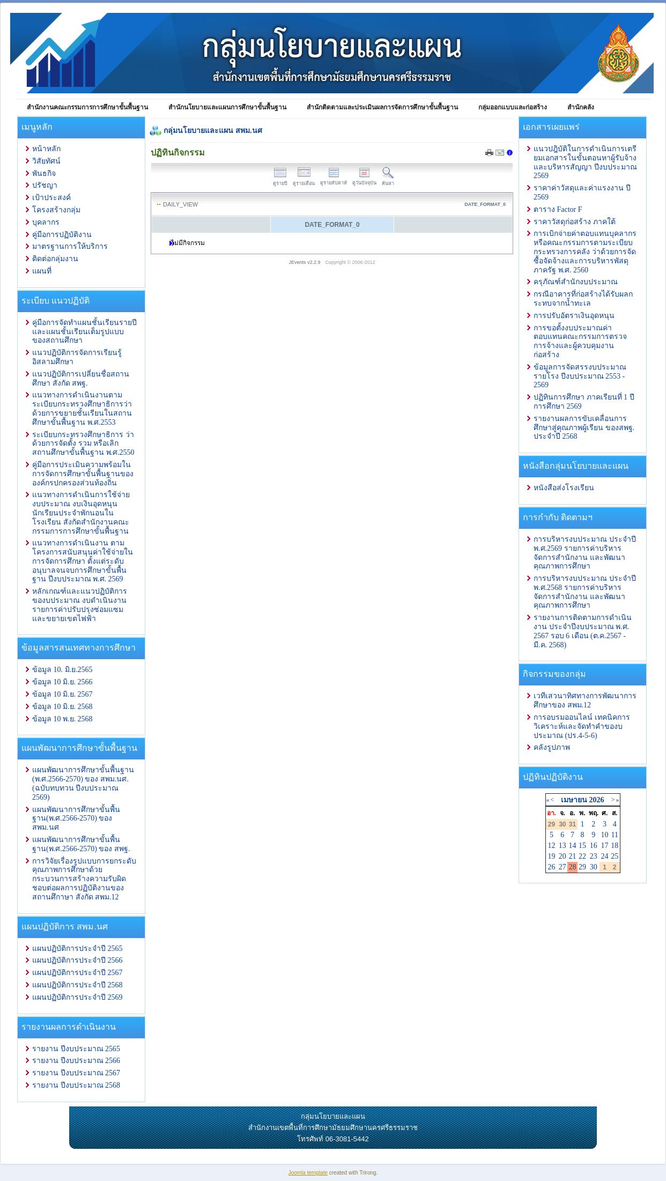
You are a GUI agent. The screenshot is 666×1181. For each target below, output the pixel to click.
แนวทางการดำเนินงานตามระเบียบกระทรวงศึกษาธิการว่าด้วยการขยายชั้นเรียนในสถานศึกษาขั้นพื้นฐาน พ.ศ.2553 (82, 408)
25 (614, 856)
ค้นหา (388, 180)
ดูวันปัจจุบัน (364, 180)
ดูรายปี (280, 180)
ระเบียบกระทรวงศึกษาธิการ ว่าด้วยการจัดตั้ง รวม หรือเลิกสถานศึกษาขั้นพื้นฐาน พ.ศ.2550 (83, 444)
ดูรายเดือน (304, 180)
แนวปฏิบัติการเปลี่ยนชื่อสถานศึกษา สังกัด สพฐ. (80, 378)
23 (593, 856)
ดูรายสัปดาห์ (333, 180)
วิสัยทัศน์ (46, 161)
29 (582, 867)
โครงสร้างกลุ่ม (56, 210)
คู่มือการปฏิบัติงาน (62, 235)
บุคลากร (46, 222)
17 (605, 846)
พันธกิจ (44, 173)
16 (593, 846)
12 (552, 846)
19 (552, 856)
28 (572, 867)
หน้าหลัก (46, 149)
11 (614, 835)
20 (562, 856)
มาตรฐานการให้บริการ (70, 246)
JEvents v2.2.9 (305, 262)
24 (605, 856)
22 (582, 856)
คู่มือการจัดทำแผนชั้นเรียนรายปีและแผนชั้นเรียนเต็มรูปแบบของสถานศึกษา (84, 332)
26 (552, 867)
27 (562, 867)
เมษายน (574, 800)
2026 (596, 800)
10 (605, 835)
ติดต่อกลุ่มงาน (55, 259)
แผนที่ (41, 271)
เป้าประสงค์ (51, 198)
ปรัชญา (44, 185)
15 (582, 846)
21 (572, 856)
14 (572, 846)
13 (562, 846)
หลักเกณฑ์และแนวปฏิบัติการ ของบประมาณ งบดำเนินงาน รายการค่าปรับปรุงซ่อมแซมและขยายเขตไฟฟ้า (79, 604)
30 (593, 867)
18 (614, 846)
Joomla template (308, 1173)
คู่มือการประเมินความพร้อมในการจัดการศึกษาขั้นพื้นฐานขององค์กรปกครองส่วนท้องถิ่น (83, 474)
